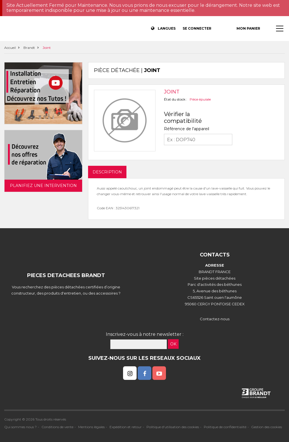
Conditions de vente (57, 427)
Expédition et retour (126, 427)
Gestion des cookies (266, 427)
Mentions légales (91, 427)
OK (173, 344)
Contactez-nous (214, 319)
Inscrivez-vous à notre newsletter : (144, 334)
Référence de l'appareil (186, 129)
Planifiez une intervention (43, 185)
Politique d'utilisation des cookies (172, 427)
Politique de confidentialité (225, 427)
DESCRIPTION (107, 172)
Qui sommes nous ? (20, 427)
